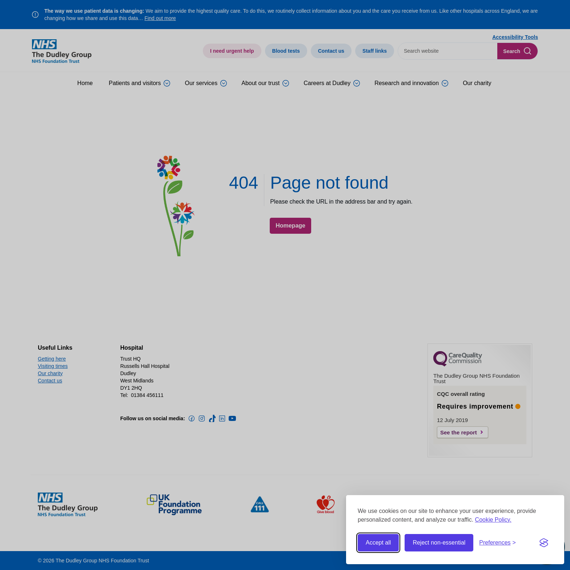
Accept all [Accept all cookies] (378, 542)
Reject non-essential (439, 542)
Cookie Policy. (493, 520)
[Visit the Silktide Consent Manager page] (544, 542)
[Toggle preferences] (497, 543)
